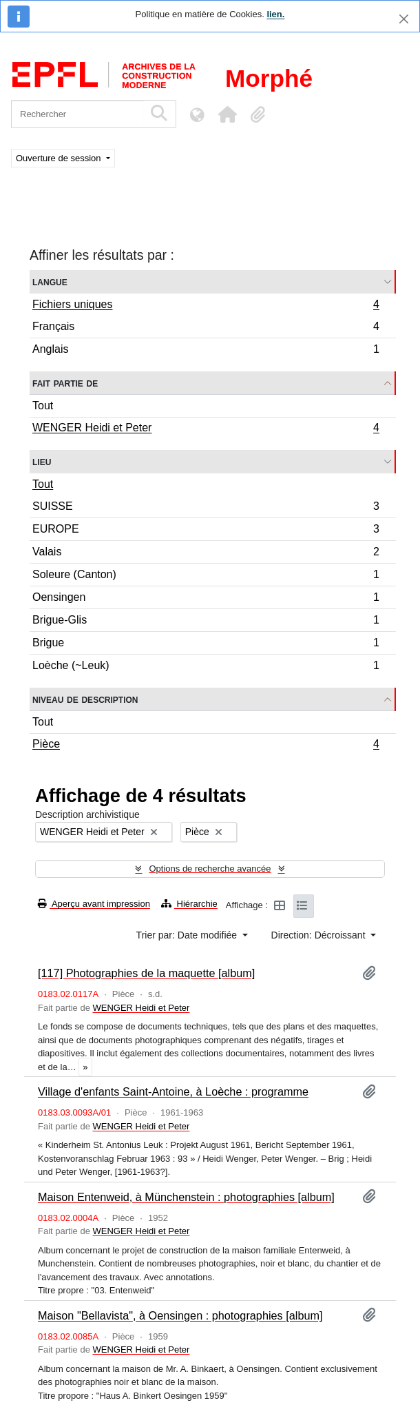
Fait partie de (65, 382)
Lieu (41, 461)
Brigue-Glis (205, 622)
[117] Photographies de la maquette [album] (146, 973)
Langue (49, 281)
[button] (227, 114)
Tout (42, 405)
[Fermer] (403, 19)
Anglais (205, 350)
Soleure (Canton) (205, 576)
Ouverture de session (59, 158)
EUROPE (205, 531)
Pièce (205, 745)
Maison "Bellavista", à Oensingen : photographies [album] (180, 1315)
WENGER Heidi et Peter (205, 429)
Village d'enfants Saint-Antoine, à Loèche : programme (173, 1091)
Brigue (205, 645)
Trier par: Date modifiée (188, 935)
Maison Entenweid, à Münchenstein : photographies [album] (186, 1197)
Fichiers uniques (205, 306)
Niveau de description (85, 699)
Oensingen (205, 599)
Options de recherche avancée (210, 868)
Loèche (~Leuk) (205, 667)
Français (205, 328)
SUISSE (205, 508)
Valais (205, 554)
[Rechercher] (77, 114)
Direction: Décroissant (319, 935)
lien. (275, 14)
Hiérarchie (189, 904)
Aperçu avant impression (94, 904)
